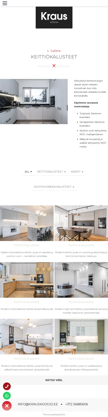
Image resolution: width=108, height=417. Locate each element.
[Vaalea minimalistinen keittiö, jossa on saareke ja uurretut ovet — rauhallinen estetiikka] (27, 233)
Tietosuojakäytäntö (54, 414)
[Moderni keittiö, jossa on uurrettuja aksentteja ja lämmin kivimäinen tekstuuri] (81, 233)
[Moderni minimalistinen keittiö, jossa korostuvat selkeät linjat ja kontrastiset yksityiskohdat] (27, 347)
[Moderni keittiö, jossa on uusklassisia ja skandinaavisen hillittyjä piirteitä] (81, 347)
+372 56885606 (76, 404)
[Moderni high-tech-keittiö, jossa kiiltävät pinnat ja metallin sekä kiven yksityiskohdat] (81, 290)
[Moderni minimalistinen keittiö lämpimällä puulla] (27, 289)
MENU (13, 4)
